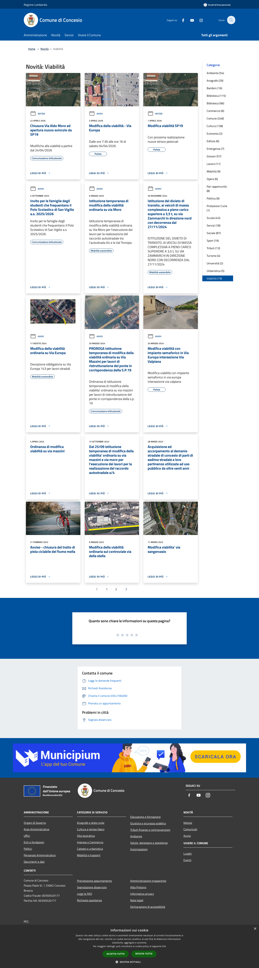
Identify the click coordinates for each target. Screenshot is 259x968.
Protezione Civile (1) (217, 208)
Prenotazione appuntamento (94, 881)
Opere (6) (212, 179)
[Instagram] (199, 19)
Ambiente (136, 836)
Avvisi (96, 113)
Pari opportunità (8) (217, 188)
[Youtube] (190, 19)
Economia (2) (214, 133)
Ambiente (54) (215, 73)
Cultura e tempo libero (90, 829)
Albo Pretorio (138, 887)
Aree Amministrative (36, 829)
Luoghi (187, 853)
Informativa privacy (142, 894)
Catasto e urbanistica (90, 849)
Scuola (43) (213, 218)
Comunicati (190, 829)
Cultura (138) (215, 126)
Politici (28, 849)
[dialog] (129, 946)
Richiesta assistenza (89, 900)
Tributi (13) (213, 248)
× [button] (255, 928)
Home (31, 49)
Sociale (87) (214, 233)
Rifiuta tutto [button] (144, 953)
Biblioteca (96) (215, 103)
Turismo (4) (213, 256)
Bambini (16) (214, 88)
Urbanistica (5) (215, 271)
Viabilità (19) (214, 278)
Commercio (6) (215, 111)
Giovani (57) (214, 156)
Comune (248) (215, 118)
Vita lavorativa (86, 836)
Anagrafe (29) (215, 80)
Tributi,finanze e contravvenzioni (150, 830)
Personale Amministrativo (40, 855)
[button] (129, 962)
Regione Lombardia (35, 5)
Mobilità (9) (213, 171)
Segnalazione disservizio (92, 887)
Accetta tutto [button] (116, 953)
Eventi (187, 860)
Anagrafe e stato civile (90, 823)
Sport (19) (213, 240)
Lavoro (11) (213, 164)
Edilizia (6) (213, 141)
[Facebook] (181, 19)
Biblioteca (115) (216, 96)
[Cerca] (231, 20)
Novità (44, 49)
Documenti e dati (34, 862)
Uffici (27, 836)
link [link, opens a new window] (164, 946)
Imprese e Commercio (90, 842)
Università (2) (215, 263)
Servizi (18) (213, 225)
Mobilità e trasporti (88, 855)
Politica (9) (213, 198)
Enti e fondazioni (34, 842)
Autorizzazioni (139, 849)
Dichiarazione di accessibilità (147, 907)
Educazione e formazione (145, 817)
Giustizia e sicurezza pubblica (148, 823)
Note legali (136, 900)
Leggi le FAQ (84, 894)
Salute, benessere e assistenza (149, 843)
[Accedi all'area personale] (217, 5)
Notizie (37, 113)
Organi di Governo (35, 823)
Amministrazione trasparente (148, 881)
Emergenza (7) (215, 148)
